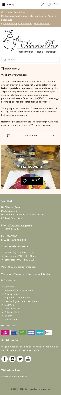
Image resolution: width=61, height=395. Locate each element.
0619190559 (12, 229)
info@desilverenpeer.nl (20, 225)
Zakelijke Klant (12, 312)
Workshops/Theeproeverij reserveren (25, 274)
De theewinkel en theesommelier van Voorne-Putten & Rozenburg (28, 18)
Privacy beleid (12, 293)
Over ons (9, 286)
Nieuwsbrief (11, 319)
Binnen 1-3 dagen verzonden (17, 23)
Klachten (9, 304)
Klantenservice (12, 308)
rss (49, 389)
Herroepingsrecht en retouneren (22, 301)
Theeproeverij (30, 167)
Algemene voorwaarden (17, 297)
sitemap (42, 389)
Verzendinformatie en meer (19, 290)
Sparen (8, 315)
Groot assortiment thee (13, 12)
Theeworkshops (42, 23)
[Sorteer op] (30, 135)
